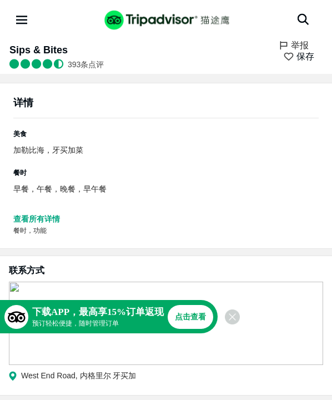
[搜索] (303, 19)
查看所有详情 (36, 218)
